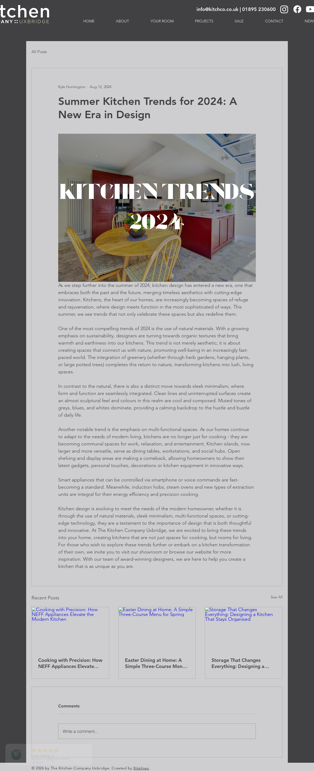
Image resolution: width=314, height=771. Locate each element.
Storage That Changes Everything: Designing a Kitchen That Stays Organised (237, 663)
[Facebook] (297, 9)
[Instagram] (284, 9)
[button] (162, 21)
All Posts (39, 51)
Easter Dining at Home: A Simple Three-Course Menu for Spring (155, 663)
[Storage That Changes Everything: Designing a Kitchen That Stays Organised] (243, 628)
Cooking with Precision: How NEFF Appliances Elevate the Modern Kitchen (70, 663)
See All (276, 597)
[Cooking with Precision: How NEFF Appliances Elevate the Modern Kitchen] (70, 628)
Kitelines (141, 768)
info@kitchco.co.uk (217, 9)
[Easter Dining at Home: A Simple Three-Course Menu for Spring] (157, 628)
